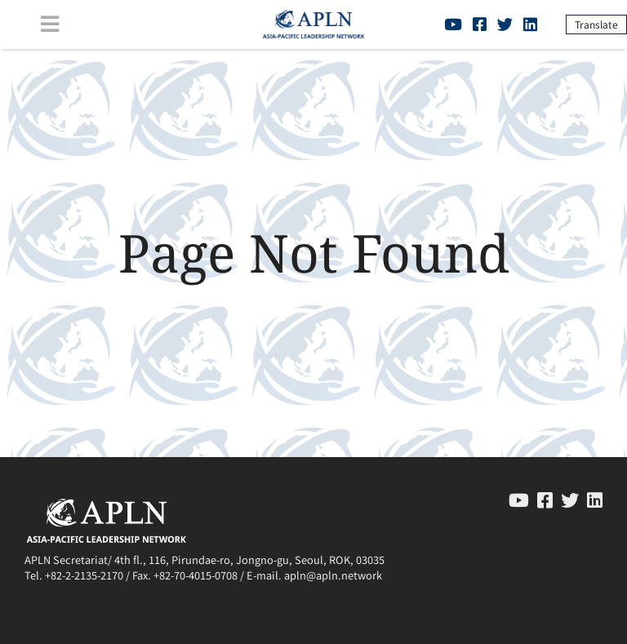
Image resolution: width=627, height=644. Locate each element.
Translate (596, 24)
